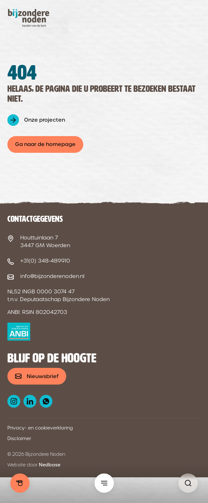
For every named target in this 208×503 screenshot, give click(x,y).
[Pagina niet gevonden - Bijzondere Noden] (188, 483)
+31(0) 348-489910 (45, 260)
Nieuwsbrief (43, 376)
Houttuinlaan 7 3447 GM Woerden (45, 241)
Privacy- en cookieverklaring (40, 428)
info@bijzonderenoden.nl (52, 276)
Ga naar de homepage (45, 144)
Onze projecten (44, 120)
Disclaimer (19, 438)
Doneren (20, 483)
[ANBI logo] (18, 332)
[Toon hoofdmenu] (104, 483)
